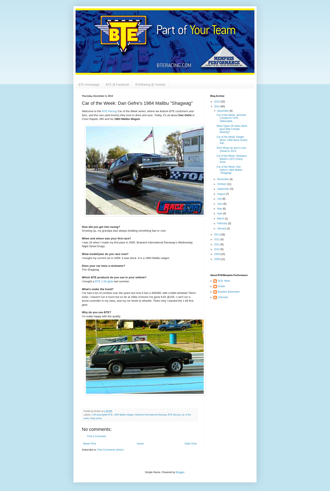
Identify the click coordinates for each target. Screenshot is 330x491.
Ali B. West (224, 280)
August (221, 193)
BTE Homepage (89, 84)
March (221, 218)
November (223, 179)
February (222, 223)
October (222, 184)
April (220, 213)
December (223, 110)
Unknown (223, 297)
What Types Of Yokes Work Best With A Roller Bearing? (232, 129)
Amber (221, 286)
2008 (217, 259)
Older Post (191, 443)
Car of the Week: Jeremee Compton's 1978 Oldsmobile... (231, 118)
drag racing (95, 418)
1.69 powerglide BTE (102, 414)
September (223, 188)
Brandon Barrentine (229, 291)
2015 (217, 101)
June (220, 203)
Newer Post (89, 443)
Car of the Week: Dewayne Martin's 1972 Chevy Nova (232, 158)
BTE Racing (174, 414)
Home (140, 443)
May (220, 208)
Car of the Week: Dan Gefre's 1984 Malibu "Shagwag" (229, 169)
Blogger (180, 472)
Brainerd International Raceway (151, 414)
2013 (217, 234)
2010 (217, 249)
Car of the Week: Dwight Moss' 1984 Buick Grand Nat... (232, 140)
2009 (217, 254)
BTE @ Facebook (117, 84)
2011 (217, 244)
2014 (217, 106)
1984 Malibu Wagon (124, 414)
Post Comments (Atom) (110, 449)
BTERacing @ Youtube (150, 84)
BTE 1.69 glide (104, 281)
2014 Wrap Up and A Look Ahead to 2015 (231, 149)
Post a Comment (96, 436)
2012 (217, 239)
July (219, 198)
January (222, 228)
